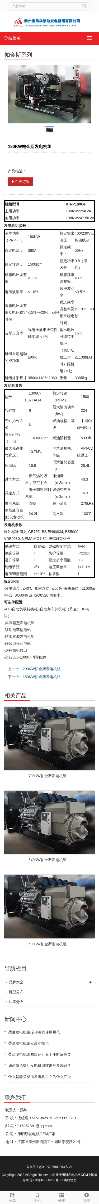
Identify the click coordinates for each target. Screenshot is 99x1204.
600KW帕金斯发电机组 (48, 944)
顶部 (86, 1197)
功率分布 (16, 1002)
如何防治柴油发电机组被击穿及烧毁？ (39, 1065)
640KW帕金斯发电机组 (48, 860)
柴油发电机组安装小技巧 (28, 1043)
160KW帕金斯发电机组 (42, 677)
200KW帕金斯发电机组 (42, 669)
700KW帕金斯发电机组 (48, 776)
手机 (37, 1197)
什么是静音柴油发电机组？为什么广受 (39, 1077)
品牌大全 (16, 982)
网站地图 (70, 1180)
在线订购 (20, 182)
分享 (12, 1197)
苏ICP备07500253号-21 (56, 1167)
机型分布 (16, 992)
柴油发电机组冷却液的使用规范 (34, 1032)
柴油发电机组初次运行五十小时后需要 (39, 1054)
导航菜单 (12, 38)
